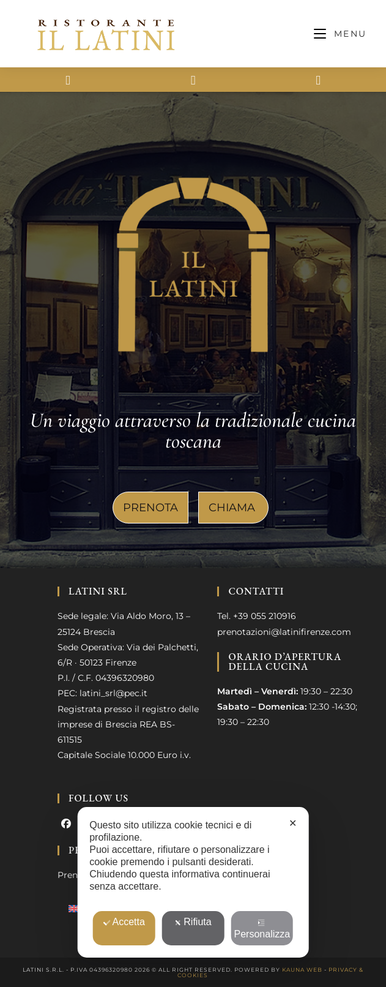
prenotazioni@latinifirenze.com (284, 631)
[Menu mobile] (340, 33)
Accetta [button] (123, 922)
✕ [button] (293, 823)
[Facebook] (66, 824)
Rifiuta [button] (192, 922)
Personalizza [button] (262, 929)
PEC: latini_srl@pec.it (102, 693)
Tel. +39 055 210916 (256, 615)
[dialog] (193, 882)
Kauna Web (302, 969)
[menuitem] (74, 907)
